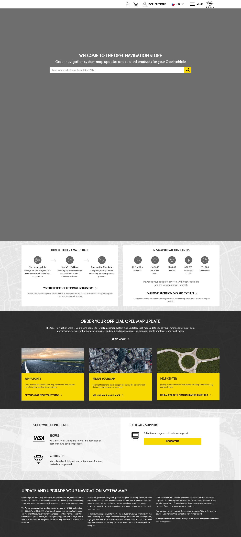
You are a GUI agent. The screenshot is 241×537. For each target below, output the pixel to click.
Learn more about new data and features (171, 293)
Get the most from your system (43, 395)
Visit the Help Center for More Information (69, 288)
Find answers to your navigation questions (185, 395)
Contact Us (172, 441)
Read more (120, 339)
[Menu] (196, 4)
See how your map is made (108, 395)
